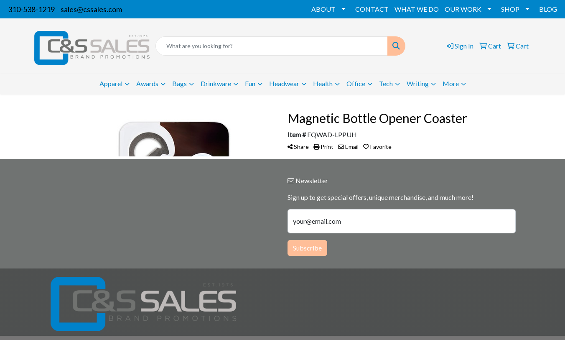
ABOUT (323, 9)
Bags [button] (179, 83)
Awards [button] (147, 83)
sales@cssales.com (91, 9)
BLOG (548, 9)
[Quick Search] (271, 46)
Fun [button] (250, 83)
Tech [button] (386, 83)
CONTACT (372, 9)
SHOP (510, 9)
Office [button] (355, 83)
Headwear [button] (284, 83)
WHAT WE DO (416, 9)
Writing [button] (418, 83)
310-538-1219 (31, 9)
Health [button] (323, 83)
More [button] (451, 83)
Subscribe (307, 248)
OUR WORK (463, 9)
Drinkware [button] (216, 83)
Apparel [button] (110, 83)
